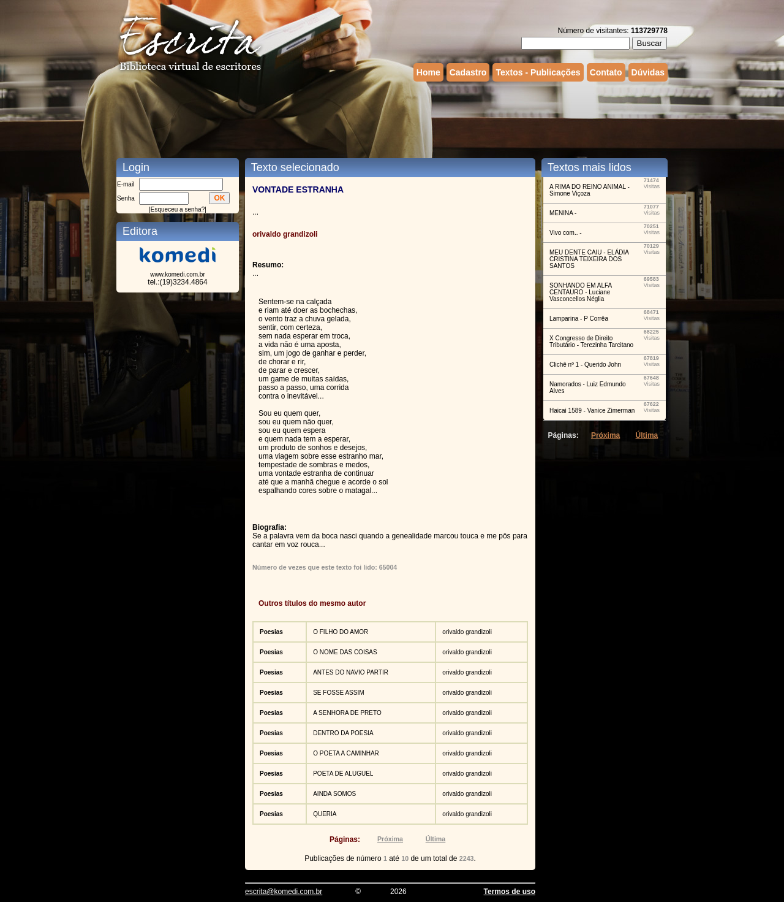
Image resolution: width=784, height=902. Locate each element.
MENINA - (562, 213)
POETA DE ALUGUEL (343, 773)
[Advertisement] (392, 118)
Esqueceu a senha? (178, 209)
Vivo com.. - (565, 232)
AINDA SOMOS (334, 793)
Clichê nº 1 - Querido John (585, 364)
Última (436, 839)
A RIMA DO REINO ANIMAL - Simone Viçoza (589, 190)
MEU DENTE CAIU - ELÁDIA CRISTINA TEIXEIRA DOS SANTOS (588, 259)
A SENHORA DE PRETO (347, 712)
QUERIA (324, 814)
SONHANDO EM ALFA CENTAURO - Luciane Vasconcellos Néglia (580, 292)
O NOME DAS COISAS (345, 652)
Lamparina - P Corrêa (578, 318)
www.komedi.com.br (177, 274)
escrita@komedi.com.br (283, 891)
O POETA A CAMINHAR (346, 753)
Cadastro (468, 72)
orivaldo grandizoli (467, 632)
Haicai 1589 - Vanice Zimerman (592, 410)
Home (428, 72)
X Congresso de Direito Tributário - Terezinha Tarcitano (591, 341)
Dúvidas (648, 72)
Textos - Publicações (538, 72)
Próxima (390, 839)
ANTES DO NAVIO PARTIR (350, 672)
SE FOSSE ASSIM (338, 692)
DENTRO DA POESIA (343, 733)
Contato (606, 72)
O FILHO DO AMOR (340, 632)
